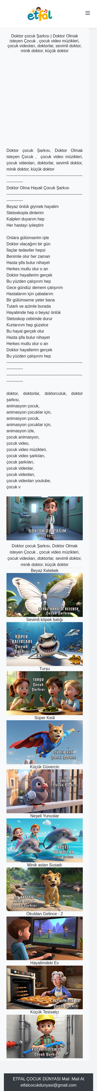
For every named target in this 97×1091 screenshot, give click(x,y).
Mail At (78, 1079)
